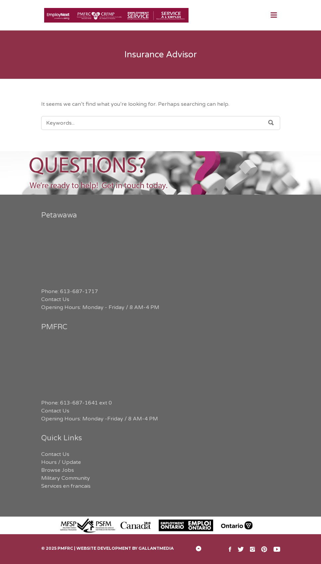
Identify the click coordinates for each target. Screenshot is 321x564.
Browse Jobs (57, 470)
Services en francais (66, 486)
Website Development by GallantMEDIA (125, 548)
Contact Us (55, 299)
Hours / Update (61, 462)
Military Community (65, 478)
